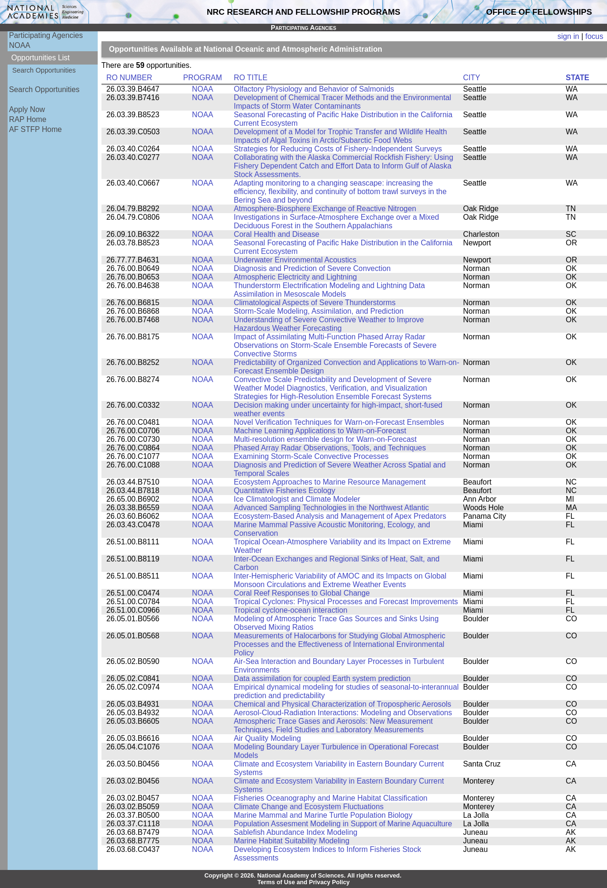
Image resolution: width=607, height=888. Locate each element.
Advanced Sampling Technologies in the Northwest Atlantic (331, 508)
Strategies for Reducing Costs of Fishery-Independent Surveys (338, 149)
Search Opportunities (44, 70)
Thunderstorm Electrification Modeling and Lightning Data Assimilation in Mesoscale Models (329, 289)
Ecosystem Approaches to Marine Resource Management (330, 482)
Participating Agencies (46, 35)
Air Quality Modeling (267, 738)
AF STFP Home (35, 129)
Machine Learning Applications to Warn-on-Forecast (320, 431)
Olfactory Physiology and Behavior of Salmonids (314, 89)
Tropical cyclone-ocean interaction (291, 610)
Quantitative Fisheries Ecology (284, 490)
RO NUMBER (129, 78)
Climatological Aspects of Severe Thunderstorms (314, 303)
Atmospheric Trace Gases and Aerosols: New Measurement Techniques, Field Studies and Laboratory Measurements (333, 725)
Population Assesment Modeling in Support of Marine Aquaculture (343, 824)
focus (594, 36)
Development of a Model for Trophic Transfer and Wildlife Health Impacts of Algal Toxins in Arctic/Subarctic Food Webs (340, 136)
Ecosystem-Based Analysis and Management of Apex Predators (340, 516)
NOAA (19, 45)
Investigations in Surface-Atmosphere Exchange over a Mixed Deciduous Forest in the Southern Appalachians (336, 221)
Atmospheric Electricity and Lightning (295, 277)
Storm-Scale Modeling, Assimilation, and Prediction (319, 311)
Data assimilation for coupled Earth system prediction (322, 678)
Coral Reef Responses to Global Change (302, 593)
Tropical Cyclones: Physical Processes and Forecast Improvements (346, 602)
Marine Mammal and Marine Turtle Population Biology (323, 815)
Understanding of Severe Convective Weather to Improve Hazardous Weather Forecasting (329, 324)
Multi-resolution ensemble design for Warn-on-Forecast (325, 439)
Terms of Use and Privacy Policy (304, 882)
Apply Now (27, 109)
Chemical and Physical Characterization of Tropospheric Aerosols (342, 704)
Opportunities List (40, 58)
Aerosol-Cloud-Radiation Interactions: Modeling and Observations (343, 713)
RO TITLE (250, 78)
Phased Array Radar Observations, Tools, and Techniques (330, 448)
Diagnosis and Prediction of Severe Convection (312, 268)
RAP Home (27, 119)
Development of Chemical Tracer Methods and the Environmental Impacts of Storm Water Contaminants (342, 101)
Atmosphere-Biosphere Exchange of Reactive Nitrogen (325, 209)
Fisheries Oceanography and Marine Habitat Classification (330, 798)
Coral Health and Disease (276, 234)
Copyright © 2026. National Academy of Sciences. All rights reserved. (303, 875)
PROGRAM (202, 78)
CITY (471, 78)
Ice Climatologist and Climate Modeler (297, 499)
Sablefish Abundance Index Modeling (295, 832)
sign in (568, 36)
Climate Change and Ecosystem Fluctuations (309, 807)
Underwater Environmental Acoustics (295, 260)
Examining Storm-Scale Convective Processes (311, 456)
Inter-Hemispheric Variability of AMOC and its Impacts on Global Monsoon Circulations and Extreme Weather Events (340, 580)
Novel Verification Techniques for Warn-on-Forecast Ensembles (339, 422)
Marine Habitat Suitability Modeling (291, 841)
